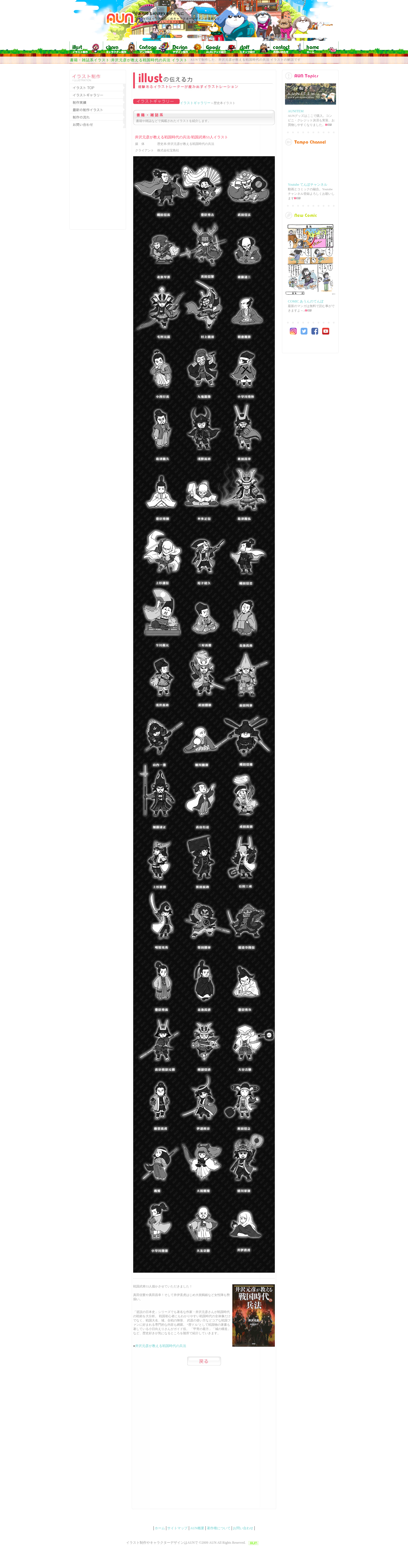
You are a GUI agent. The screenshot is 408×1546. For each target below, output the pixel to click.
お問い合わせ (243, 1528)
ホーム (160, 1528)
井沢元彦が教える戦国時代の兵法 (160, 1346)
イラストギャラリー (195, 103)
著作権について (219, 1528)
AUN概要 (197, 1528)
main (310, 226)
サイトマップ (177, 1528)
